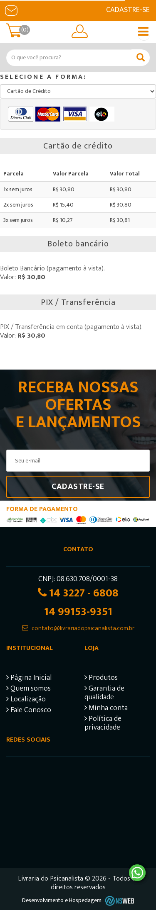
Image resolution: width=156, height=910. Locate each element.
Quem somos (28, 689)
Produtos (101, 679)
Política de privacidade (102, 724)
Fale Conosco (28, 711)
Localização (26, 700)
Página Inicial (29, 679)
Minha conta (106, 709)
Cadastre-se (128, 10)
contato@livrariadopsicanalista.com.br (83, 628)
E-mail (11, 10)
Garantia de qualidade (104, 693)
